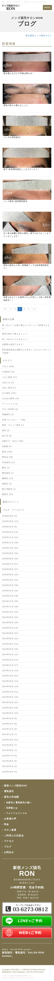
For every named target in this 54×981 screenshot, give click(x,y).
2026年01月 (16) (10, 532)
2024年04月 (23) (10, 644)
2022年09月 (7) (9, 745)
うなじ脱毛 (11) (9, 377)
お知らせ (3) (8, 382)
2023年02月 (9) (9, 718)
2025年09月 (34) (10, 553)
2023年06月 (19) (10, 697)
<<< (5, 309)
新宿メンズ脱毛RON (22, 970)
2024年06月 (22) (10, 633)
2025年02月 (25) (10, 591)
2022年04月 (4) (9, 772)
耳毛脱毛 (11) (8, 462)
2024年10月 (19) (10, 612)
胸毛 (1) (6, 468)
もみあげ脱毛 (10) (10, 398)
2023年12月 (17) (10, 665)
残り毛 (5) (7, 436)
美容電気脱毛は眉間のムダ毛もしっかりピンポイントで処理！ (27, 351)
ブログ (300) (8, 366)
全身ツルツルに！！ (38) (13, 420)
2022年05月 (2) (9, 766)
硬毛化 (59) (7, 457)
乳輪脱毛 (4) (8, 414)
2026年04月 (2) (9, 516)
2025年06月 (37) (10, 569)
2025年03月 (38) (10, 585)
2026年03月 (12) (10, 521)
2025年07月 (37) (10, 564)
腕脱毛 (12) (7, 478)
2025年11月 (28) (10, 542)
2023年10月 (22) (10, 676)
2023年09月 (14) (10, 681)
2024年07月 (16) (10, 628)
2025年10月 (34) (10, 548)
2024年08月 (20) (10, 622)
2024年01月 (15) (10, 660)
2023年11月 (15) (10, 670)
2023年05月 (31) (10, 702)
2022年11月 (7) (9, 734)
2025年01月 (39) (10, 596)
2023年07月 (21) (10, 692)
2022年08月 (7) (9, 750)
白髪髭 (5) (7, 446)
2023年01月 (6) (9, 724)
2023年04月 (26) (10, 708)
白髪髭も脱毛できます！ (13, 344)
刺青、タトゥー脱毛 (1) (13, 425)
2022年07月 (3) (9, 756)
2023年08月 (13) (10, 686)
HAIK (31, 978)
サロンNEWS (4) (10, 409)
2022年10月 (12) (10, 740)
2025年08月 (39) (10, 559)
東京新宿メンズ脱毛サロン (39, 35)
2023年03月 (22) (10, 713)
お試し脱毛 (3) (9, 388)
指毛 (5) (6, 430)
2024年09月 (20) (10, 617)
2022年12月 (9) (9, 729)
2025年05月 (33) (10, 574)
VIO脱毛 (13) (8, 372)
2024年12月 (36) (10, 601)
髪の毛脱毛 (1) (9, 489)
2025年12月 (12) (10, 537)
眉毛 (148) (7, 452)
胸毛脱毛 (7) (8, 473)
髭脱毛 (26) (7, 494)
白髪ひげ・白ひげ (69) (12, 441)
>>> (34, 309)
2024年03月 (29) (10, 649)
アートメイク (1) (10, 404)
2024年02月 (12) (10, 654)
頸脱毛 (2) (7, 484)
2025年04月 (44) (10, 580)
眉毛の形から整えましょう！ (15, 334)
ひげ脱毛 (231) (9, 393)
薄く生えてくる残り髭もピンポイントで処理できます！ (25, 326)
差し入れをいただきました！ (15, 339)
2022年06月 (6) (9, 761)
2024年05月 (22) (10, 638)
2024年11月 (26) (10, 606)
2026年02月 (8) (9, 527)
